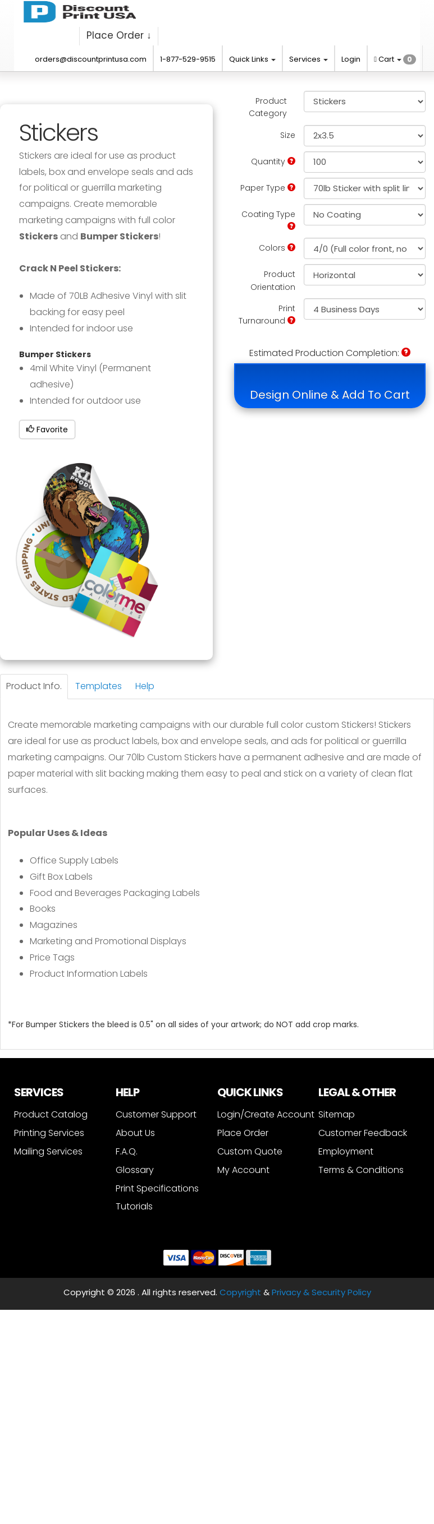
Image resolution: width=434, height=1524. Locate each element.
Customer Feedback (362, 1132)
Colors (277, 247)
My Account (243, 1169)
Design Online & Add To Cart (330, 395)
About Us (135, 1132)
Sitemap (336, 1114)
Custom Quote (249, 1151)
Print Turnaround (267, 314)
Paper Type (267, 187)
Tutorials (134, 1206)
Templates (98, 686)
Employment (345, 1151)
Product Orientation (272, 280)
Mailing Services (48, 1151)
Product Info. (34, 686)
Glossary (135, 1169)
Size (287, 135)
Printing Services (49, 1132)
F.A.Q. (127, 1151)
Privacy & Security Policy (321, 1292)
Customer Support (156, 1114)
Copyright (240, 1292)
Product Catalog (51, 1114)
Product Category (268, 107)
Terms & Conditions (361, 1169)
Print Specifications (157, 1188)
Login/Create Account (265, 1114)
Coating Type (268, 219)
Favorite (47, 429)
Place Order (242, 1132)
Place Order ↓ (119, 35)
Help (144, 686)
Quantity (273, 161)
